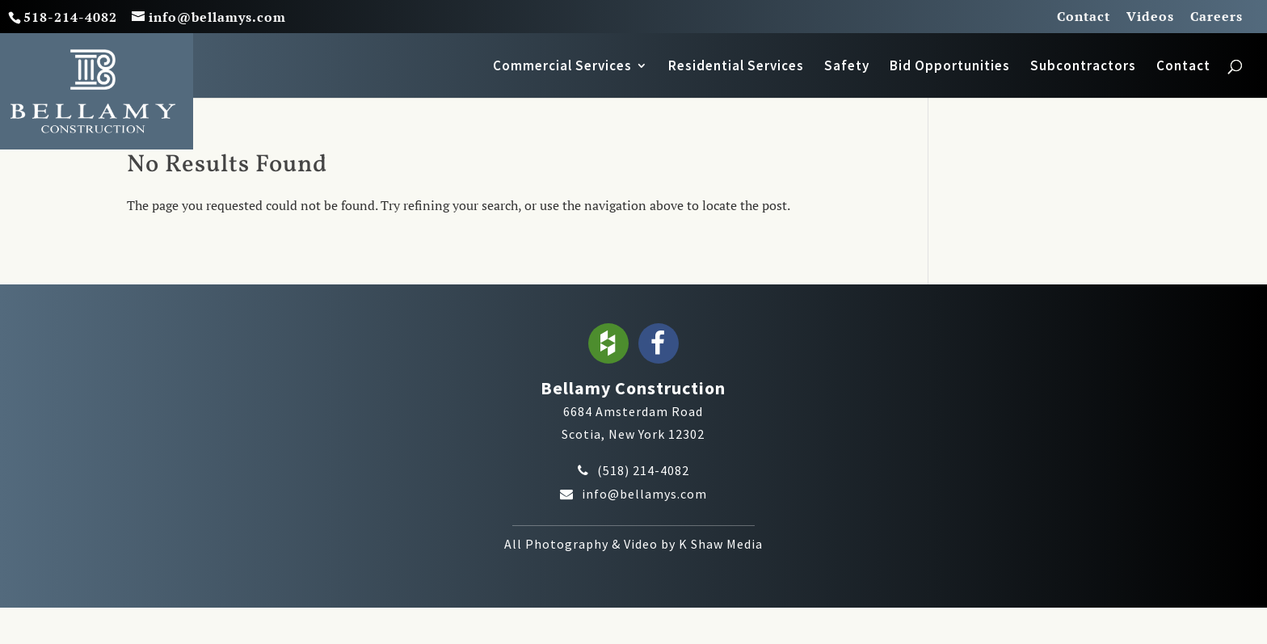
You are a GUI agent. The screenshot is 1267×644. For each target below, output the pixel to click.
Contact (1083, 17)
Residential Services (736, 67)
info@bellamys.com (644, 494)
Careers (1216, 17)
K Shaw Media (721, 544)
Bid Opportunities (950, 67)
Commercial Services (562, 67)
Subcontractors (1083, 67)
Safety (846, 67)
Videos (1150, 17)
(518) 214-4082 (643, 470)
